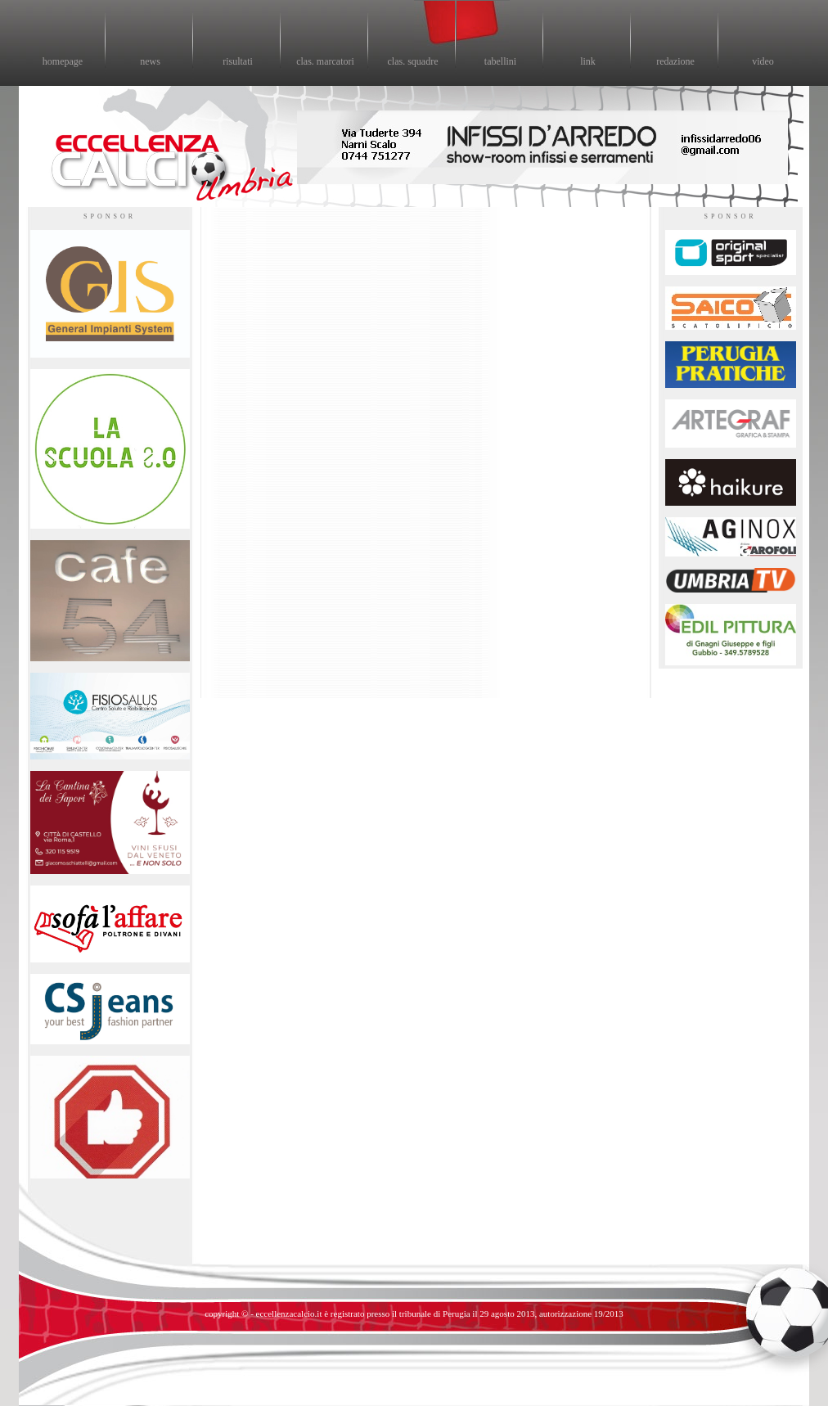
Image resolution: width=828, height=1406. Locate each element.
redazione (675, 61)
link (588, 61)
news (150, 61)
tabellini (500, 61)
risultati (238, 61)
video (763, 61)
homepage (63, 61)
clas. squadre (413, 61)
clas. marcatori (325, 61)
